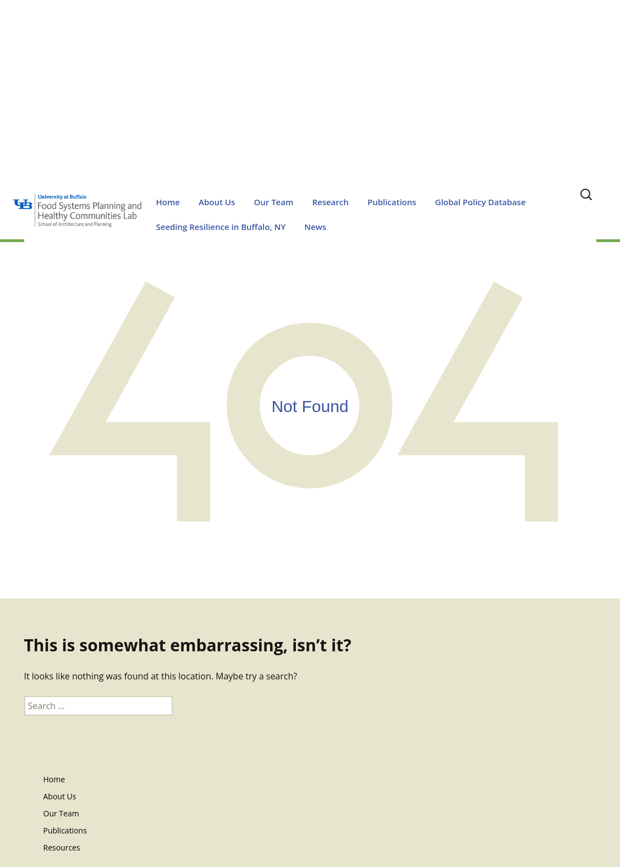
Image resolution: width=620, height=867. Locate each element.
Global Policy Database (480, 201)
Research (330, 201)
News (315, 226)
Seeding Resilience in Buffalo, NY (221, 226)
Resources (61, 847)
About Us (217, 201)
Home (168, 201)
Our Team (273, 201)
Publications (391, 201)
